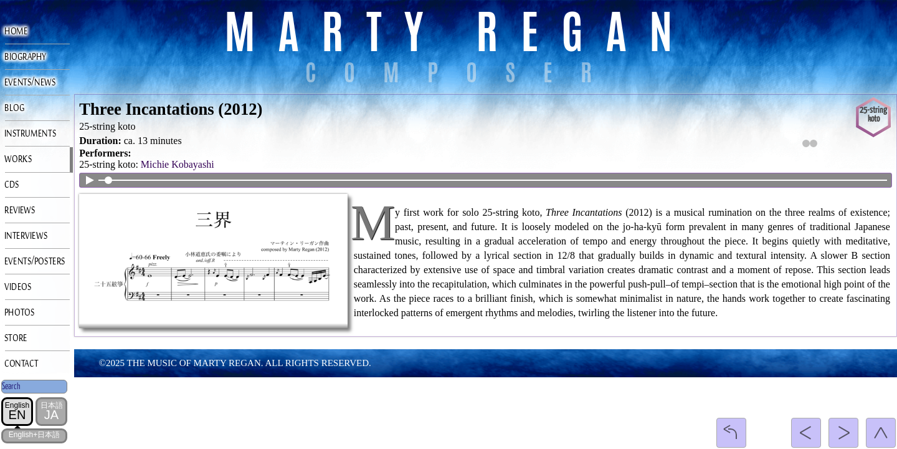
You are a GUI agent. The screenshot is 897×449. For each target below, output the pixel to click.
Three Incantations (146, 109)
